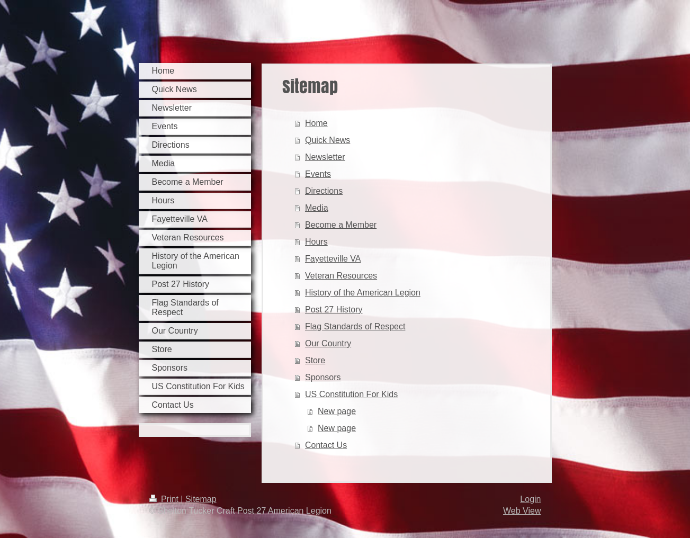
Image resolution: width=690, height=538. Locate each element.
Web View (522, 510)
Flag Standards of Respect (355, 326)
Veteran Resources (341, 275)
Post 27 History (333, 309)
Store (315, 360)
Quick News (327, 140)
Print (165, 499)
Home (316, 123)
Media (316, 207)
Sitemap (201, 499)
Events (318, 173)
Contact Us (326, 445)
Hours (316, 241)
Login (530, 499)
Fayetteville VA (333, 258)
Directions (324, 190)
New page (337, 411)
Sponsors (323, 377)
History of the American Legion (362, 292)
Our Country (328, 343)
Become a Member (341, 224)
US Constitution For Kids (351, 394)
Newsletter (325, 157)
